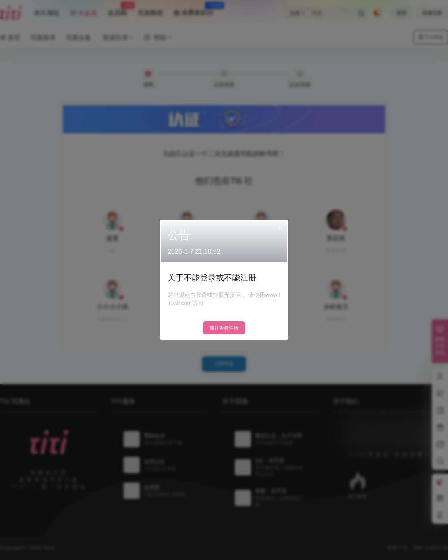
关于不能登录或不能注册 (212, 277)
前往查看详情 (224, 328)
